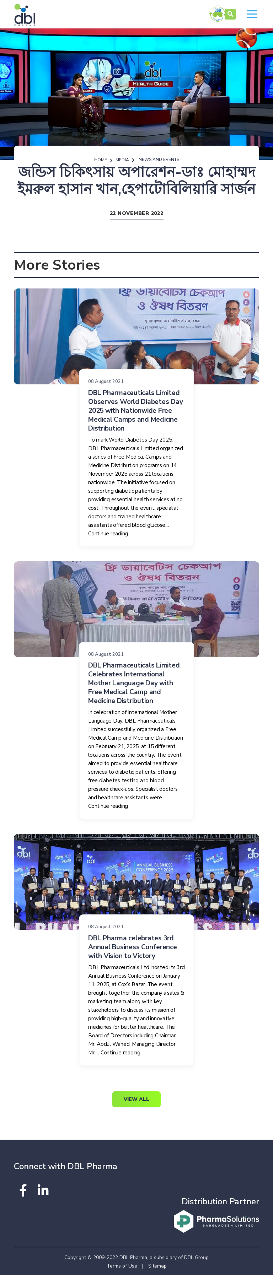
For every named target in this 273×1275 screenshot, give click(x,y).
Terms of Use (122, 1266)
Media (122, 160)
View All (136, 1099)
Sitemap (157, 1266)
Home (100, 160)
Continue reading (108, 533)
